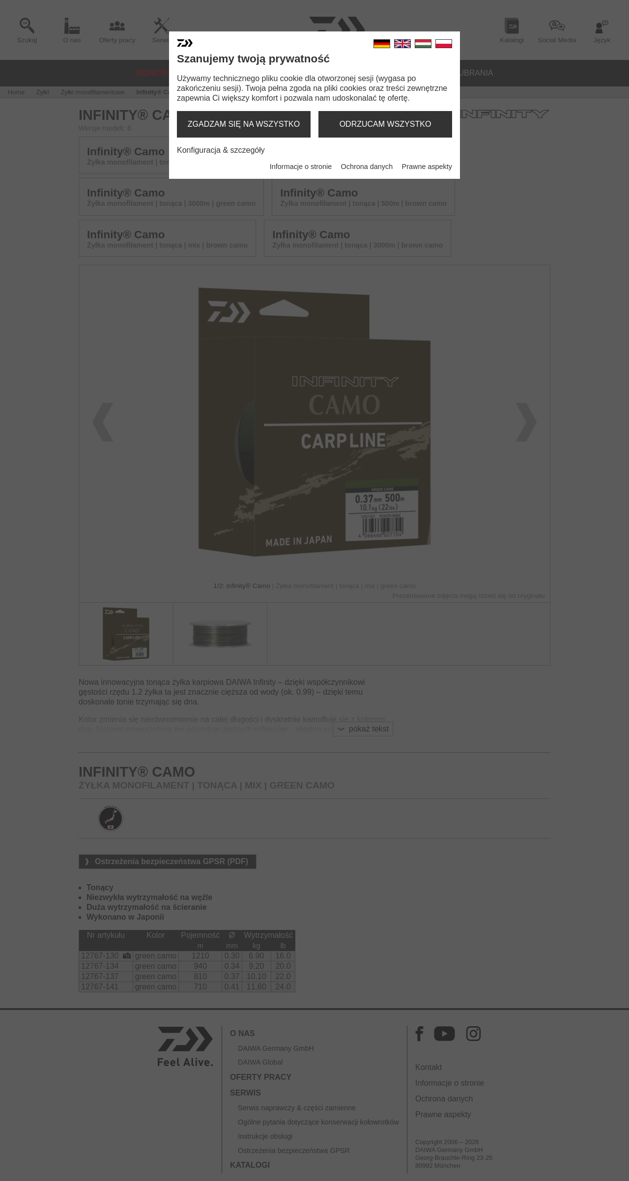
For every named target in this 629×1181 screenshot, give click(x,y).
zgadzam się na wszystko (244, 124)
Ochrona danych (367, 166)
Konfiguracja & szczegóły (221, 150)
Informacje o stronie (301, 166)
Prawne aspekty (427, 166)
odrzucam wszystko (385, 124)
